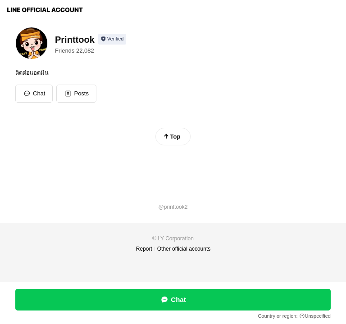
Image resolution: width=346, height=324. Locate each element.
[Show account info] (112, 39)
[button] (76, 94)
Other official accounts (184, 249)
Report (144, 249)
